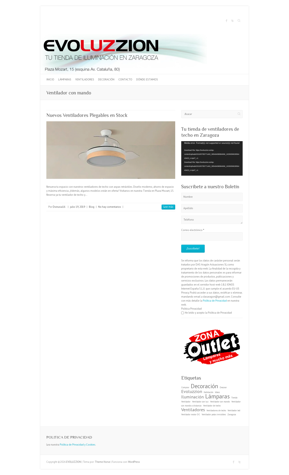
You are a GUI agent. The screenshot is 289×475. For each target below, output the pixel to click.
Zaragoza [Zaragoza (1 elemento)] (231, 414)
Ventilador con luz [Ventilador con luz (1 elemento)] (200, 401)
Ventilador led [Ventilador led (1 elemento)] (234, 410)
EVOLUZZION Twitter (233, 21)
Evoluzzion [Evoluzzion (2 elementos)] (191, 391)
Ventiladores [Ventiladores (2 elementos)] (193, 409)
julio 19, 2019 (77, 207)
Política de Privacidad (215, 300)
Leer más (168, 207)
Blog (91, 207)
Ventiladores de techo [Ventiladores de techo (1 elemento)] (216, 410)
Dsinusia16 (59, 207)
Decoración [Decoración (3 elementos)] (204, 386)
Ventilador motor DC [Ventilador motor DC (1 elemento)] (190, 414)
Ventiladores (84, 79)
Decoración (106, 79)
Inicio (50, 79)
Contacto (125, 79)
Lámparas (64, 79)
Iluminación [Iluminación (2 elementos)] (192, 397)
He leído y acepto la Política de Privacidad (206, 312)
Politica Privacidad (191, 308)
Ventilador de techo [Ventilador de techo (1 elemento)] (212, 405)
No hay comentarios (109, 207)
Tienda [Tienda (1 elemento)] (234, 397)
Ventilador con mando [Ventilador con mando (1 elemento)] (220, 401)
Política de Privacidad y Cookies (77, 444)
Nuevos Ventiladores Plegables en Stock (86, 115)
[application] (212, 158)
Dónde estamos (147, 79)
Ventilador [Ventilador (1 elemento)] (185, 401)
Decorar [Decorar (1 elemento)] (223, 387)
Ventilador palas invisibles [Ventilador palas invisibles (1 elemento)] (214, 414)
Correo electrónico (192, 230)
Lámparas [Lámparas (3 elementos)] (217, 396)
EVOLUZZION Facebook (227, 21)
